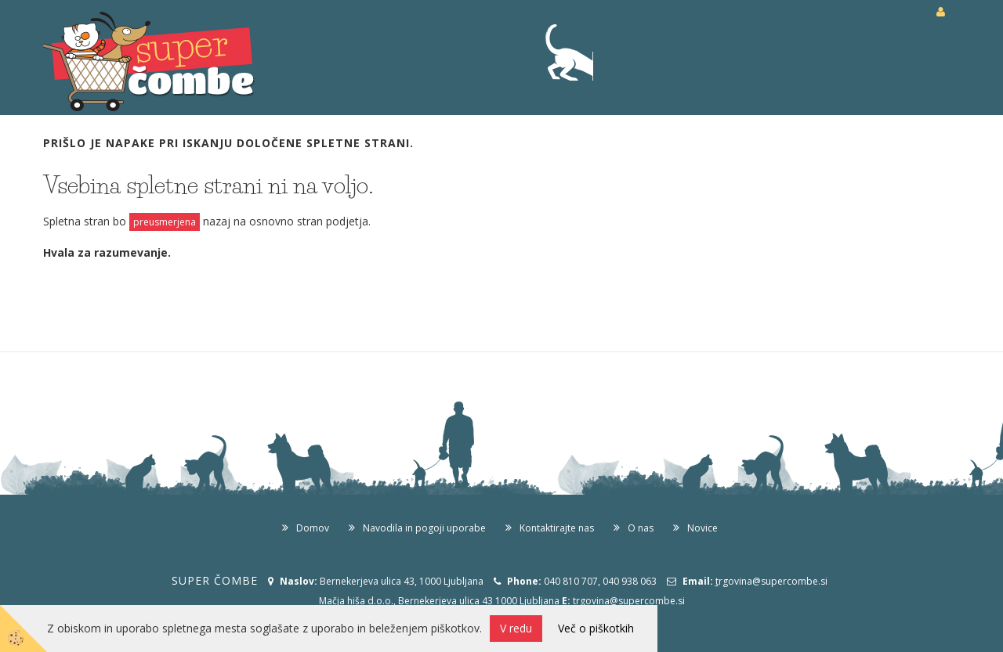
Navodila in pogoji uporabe (424, 528)
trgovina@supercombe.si (629, 600)
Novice (702, 528)
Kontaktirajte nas (557, 528)
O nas (641, 528)
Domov (312, 528)
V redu (516, 628)
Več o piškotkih (596, 628)
